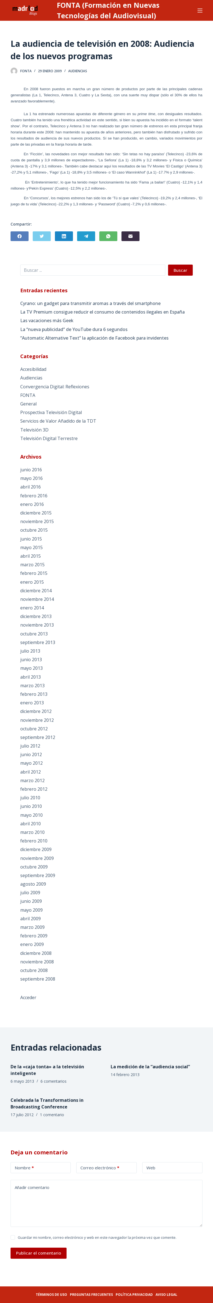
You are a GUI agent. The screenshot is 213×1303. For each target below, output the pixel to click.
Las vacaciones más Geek (46, 320)
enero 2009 (32, 944)
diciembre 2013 (36, 616)
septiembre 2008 (37, 979)
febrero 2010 (33, 841)
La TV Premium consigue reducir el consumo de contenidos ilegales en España (102, 312)
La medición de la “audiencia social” (150, 1067)
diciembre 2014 (36, 591)
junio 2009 (31, 901)
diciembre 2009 (36, 849)
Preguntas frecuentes (91, 1294)
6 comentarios (53, 1081)
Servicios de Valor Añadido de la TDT (58, 421)
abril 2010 (30, 824)
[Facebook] (20, 236)
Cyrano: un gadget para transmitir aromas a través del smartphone (90, 303)
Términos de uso (51, 1294)
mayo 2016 (31, 478)
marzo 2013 (32, 685)
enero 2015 (32, 582)
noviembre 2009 (37, 858)
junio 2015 (31, 539)
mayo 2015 (31, 547)
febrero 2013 (33, 694)
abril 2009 (30, 919)
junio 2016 (31, 470)
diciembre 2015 (36, 513)
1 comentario (52, 1114)
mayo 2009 (31, 910)
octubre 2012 (34, 729)
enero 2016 (32, 504)
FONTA (27, 395)
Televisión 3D (34, 430)
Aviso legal (166, 1294)
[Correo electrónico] (130, 236)
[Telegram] (86, 236)
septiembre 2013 (37, 642)
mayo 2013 (31, 668)
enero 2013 (32, 703)
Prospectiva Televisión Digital (51, 412)
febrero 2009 (33, 936)
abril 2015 (30, 556)
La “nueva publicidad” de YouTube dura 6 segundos (74, 329)
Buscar (180, 270)
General (28, 404)
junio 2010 (31, 806)
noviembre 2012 (37, 720)
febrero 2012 (33, 789)
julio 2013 (30, 651)
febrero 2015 (33, 573)
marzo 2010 (32, 832)
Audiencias (77, 71)
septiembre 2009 (37, 875)
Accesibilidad (33, 369)
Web (150, 1167)
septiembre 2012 (37, 737)
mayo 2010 (31, 815)
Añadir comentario (32, 1187)
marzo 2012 (32, 780)
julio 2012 (30, 746)
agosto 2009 (33, 884)
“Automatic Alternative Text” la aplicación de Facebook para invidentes (94, 338)
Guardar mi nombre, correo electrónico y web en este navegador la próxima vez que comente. (97, 1237)
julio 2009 (30, 893)
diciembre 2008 (36, 953)
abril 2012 (30, 772)
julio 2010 (30, 798)
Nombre (24, 1167)
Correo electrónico (99, 1167)
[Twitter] (42, 236)
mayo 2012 (31, 763)
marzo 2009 (32, 927)
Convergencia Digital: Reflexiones (54, 387)
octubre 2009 (34, 867)
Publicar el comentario (38, 1253)
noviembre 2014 (37, 599)
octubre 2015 (34, 530)
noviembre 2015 (37, 521)
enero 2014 (32, 608)
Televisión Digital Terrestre (49, 438)
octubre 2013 (34, 634)
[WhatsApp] (108, 236)
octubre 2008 (34, 970)
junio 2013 (31, 659)
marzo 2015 (32, 565)
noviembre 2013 (37, 625)
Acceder (28, 997)
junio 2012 (31, 754)
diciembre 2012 (36, 711)
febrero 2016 (33, 496)
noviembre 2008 (37, 962)
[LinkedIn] (64, 236)
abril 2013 (30, 677)
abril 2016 (30, 487)
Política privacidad (134, 1294)
